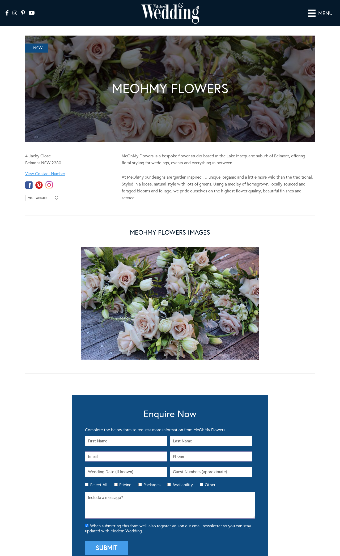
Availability (182, 477)
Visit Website (37, 190)
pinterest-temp (39, 178)
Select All (98, 477)
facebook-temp (29, 178)
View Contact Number (45, 166)
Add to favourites (56, 190)
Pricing (125, 477)
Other (210, 477)
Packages (151, 477)
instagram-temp (49, 178)
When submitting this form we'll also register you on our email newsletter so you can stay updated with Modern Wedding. (168, 521)
